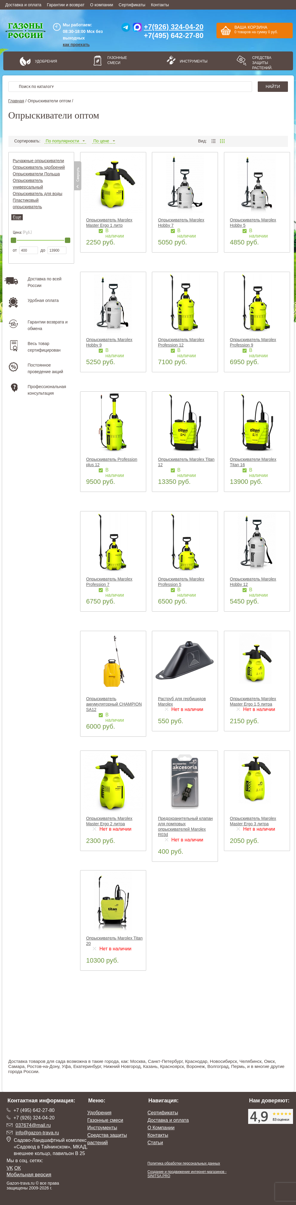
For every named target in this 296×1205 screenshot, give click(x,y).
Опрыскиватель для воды (37, 193)
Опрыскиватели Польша (36, 173)
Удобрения (46, 61)
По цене (103, 141)
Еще (17, 217)
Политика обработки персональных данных (183, 1163)
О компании (101, 4)
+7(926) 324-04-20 (173, 27)
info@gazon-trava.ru (37, 1132)
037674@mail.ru (33, 1125)
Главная (16, 100)
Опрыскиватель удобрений (39, 167)
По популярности (65, 141)
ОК (17, 1168)
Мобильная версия (29, 1174)
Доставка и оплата (23, 4)
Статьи (155, 1142)
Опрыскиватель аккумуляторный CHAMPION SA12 (114, 704)
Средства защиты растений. (262, 63)
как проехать (76, 44)
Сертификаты (132, 4)
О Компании (160, 1127)
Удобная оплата (43, 300)
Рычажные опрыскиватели (38, 160)
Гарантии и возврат (66, 4)
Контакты (160, 4)
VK (10, 1168)
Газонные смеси (117, 60)
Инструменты (192, 61)
